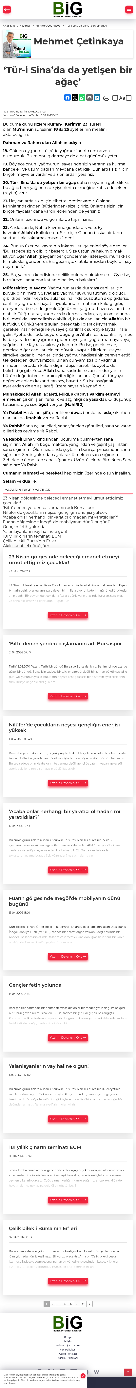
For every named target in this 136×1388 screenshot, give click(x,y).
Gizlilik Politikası (68, 1357)
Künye (68, 1337)
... (77, 1303)
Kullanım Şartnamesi (68, 1345)
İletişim (68, 1341)
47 (83, 1303)
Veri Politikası (68, 1349)
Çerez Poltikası (68, 1353)
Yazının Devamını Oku (68, 615)
